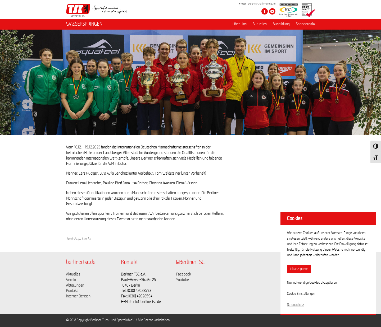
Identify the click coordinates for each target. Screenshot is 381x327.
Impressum (270, 3)
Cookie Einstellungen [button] (301, 294)
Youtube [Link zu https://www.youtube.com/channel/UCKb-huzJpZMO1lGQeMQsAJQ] (182, 280)
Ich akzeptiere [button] (299, 269)
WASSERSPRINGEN (84, 24)
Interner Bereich (78, 296)
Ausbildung (281, 24)
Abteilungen (75, 285)
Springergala (305, 24)
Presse (242, 3)
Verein (71, 280)
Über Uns (240, 24)
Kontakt (72, 290)
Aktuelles (260, 24)
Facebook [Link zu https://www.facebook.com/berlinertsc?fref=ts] (183, 274)
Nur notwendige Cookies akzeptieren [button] (312, 282)
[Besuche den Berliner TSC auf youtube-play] (272, 11)
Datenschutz (255, 3)
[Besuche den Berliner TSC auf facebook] (264, 11)
